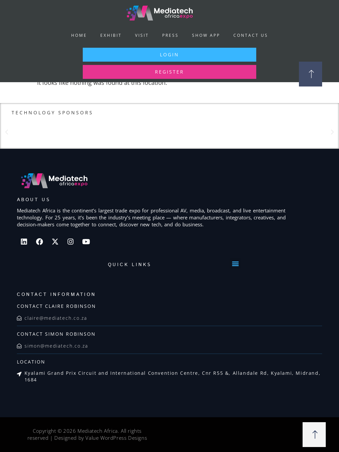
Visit (142, 35)
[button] (6, 132)
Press (170, 35)
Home (79, 35)
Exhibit (111, 35)
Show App (206, 35)
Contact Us (250, 35)
